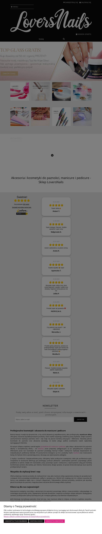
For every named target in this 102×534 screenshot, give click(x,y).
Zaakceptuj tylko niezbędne (16, 521)
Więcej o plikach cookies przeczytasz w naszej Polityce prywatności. (27, 516)
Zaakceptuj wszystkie (54, 521)
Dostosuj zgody (36, 521)
